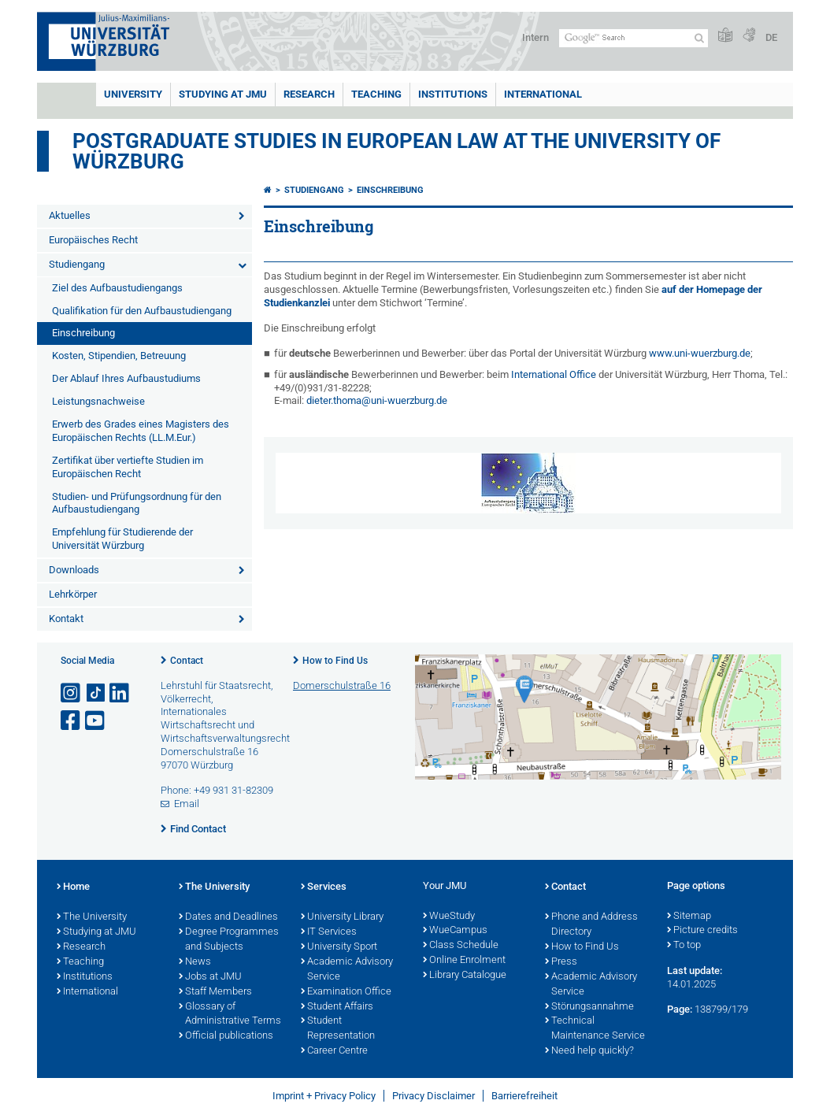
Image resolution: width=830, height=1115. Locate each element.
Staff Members (215, 992)
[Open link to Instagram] (72, 693)
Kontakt (66, 618)
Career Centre (334, 1051)
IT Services (329, 932)
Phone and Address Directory (591, 924)
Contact (186, 660)
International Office (553, 374)
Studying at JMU (96, 932)
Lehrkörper (73, 594)
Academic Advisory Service (347, 969)
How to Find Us (335, 660)
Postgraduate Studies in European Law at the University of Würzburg (396, 151)
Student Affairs (337, 1007)
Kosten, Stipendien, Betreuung (119, 355)
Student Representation (338, 1028)
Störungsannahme (589, 1007)
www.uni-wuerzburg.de (699, 353)
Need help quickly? (589, 1051)
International (543, 94)
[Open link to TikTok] (96, 693)
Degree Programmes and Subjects (229, 939)
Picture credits (702, 931)
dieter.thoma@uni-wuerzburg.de (376, 400)
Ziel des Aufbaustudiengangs (117, 288)
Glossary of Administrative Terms (230, 1014)
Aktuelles (70, 215)
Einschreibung (83, 333)
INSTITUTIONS (452, 94)
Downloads (74, 570)
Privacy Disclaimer (433, 1096)
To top (684, 946)
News (195, 962)
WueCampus (455, 931)
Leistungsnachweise (98, 401)
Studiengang (77, 264)
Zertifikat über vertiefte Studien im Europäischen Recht (127, 467)
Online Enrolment (464, 961)
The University (92, 917)
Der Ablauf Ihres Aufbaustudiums (126, 378)
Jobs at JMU (210, 977)
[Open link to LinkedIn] (120, 693)
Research (81, 947)
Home (73, 887)
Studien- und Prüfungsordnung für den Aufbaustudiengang (136, 503)
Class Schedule (460, 946)
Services (323, 887)
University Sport (339, 947)
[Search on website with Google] (633, 38)
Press (561, 962)
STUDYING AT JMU (223, 94)
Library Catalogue (464, 976)
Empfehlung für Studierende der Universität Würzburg (122, 538)
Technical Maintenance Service (595, 1028)
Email (186, 803)
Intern (535, 37)
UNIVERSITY (133, 94)
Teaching (376, 94)
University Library (342, 917)
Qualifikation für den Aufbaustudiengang (142, 311)
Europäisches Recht (93, 240)
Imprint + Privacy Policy (324, 1096)
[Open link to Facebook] (72, 721)
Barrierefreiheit (524, 1096)
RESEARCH (309, 94)
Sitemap (689, 916)
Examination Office (346, 992)
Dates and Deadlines (228, 917)
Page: (679, 1009)
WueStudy (449, 916)
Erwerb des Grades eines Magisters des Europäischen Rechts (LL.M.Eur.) (140, 430)
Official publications (226, 1036)
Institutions (85, 977)
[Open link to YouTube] (96, 721)
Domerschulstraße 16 (342, 685)
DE (771, 37)
